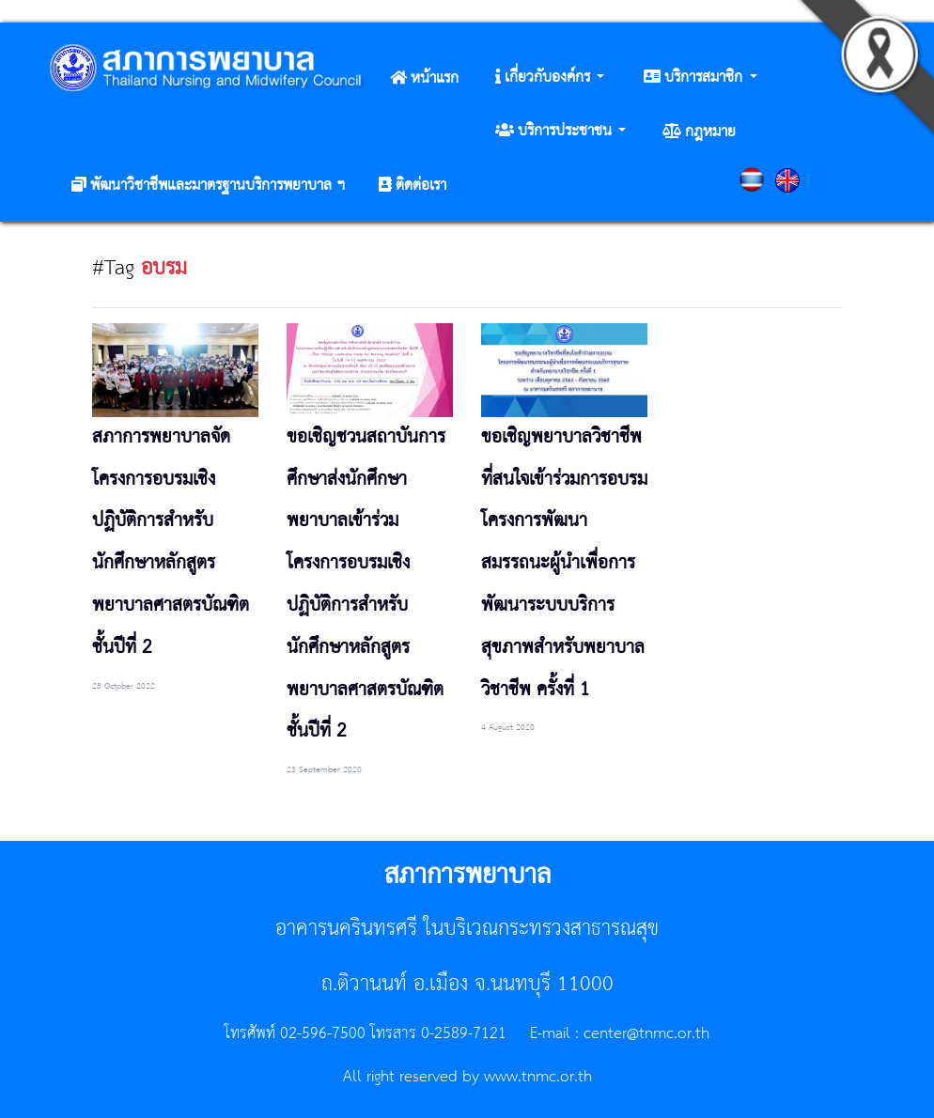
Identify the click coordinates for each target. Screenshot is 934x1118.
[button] (549, 78)
